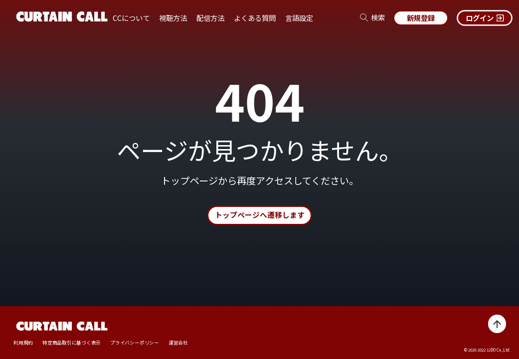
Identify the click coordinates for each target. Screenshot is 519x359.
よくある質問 (255, 17)
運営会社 (178, 343)
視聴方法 (173, 17)
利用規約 (23, 343)
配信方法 (210, 17)
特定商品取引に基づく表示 (71, 343)
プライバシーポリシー (135, 343)
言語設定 (299, 17)
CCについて (131, 17)
